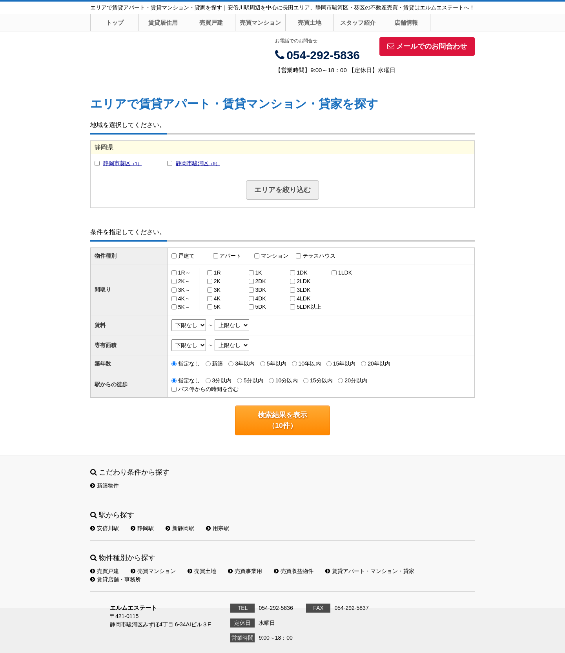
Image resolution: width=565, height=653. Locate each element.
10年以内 (309, 363)
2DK (260, 281)
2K (217, 281)
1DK (302, 272)
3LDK (303, 290)
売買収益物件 (293, 571)
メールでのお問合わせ (427, 46)
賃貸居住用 (163, 22)
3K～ (184, 290)
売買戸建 (211, 22)
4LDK (303, 298)
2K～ (184, 281)
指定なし (189, 363)
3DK (260, 290)
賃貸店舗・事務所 (115, 579)
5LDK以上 (309, 307)
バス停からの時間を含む (208, 389)
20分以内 (355, 380)
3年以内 (245, 363)
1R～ (184, 272)
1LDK (345, 272)
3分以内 (221, 380)
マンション (274, 256)
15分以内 (321, 380)
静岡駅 (142, 528)
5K (217, 307)
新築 (217, 363)
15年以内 (344, 363)
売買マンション (260, 22)
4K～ (184, 298)
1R (217, 272)
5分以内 (253, 380)
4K (217, 298)
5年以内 (276, 363)
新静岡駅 (180, 528)
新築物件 (104, 485)
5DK (260, 307)
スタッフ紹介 (357, 22)
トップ (115, 22)
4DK (260, 298)
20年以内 (379, 363)
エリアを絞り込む (282, 190)
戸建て (186, 256)
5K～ (184, 307)
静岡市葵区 (122, 163)
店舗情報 (406, 22)
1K (258, 272)
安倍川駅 (104, 528)
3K (217, 290)
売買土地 (309, 22)
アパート (230, 256)
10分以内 (286, 380)
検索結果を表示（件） (282, 420)
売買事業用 (245, 571)
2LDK (303, 281)
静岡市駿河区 (198, 163)
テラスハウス (319, 256)
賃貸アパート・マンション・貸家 (369, 571)
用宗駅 (217, 528)
